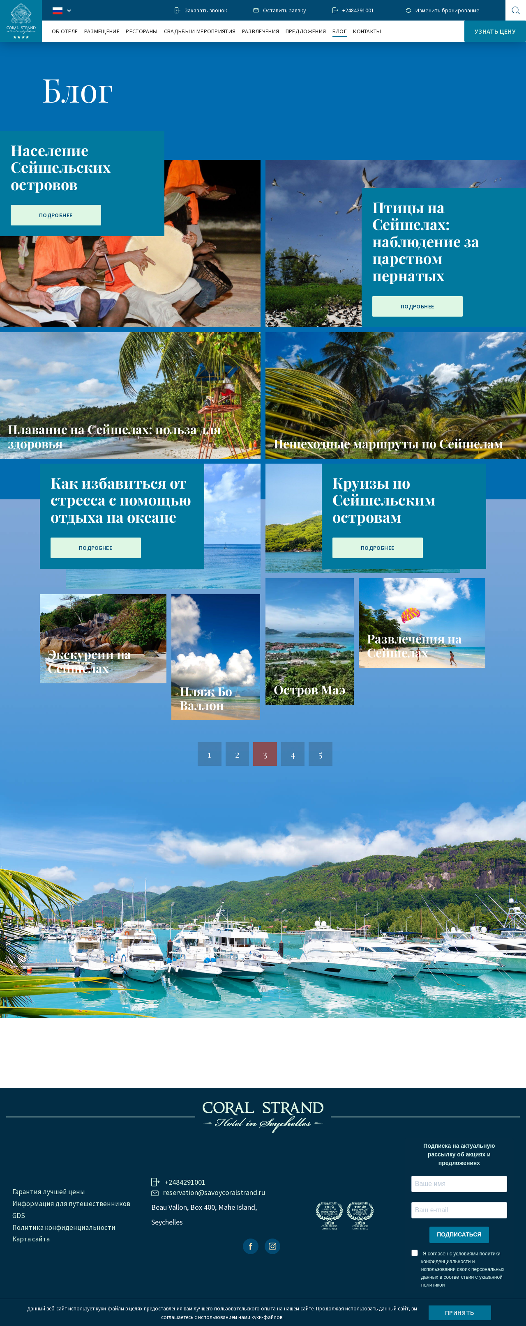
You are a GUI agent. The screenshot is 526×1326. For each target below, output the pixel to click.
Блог (339, 31)
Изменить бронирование (447, 10)
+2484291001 (358, 10)
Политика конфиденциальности (63, 1227)
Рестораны (141, 31)
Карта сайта (31, 1238)
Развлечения (260, 31)
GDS (18, 1215)
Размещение (102, 31)
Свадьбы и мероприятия (200, 31)
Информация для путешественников (71, 1203)
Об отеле (65, 31)
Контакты (367, 31)
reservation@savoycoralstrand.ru (214, 1192)
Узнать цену (495, 31)
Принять (460, 1312)
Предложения (306, 31)
